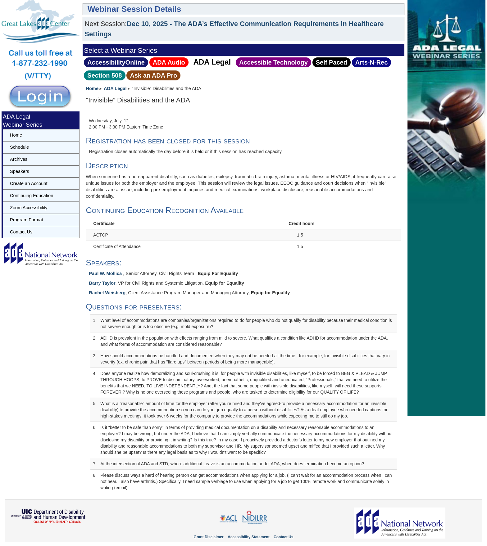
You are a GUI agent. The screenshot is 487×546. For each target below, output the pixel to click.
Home (92, 88)
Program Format (26, 219)
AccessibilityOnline (116, 62)
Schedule (19, 147)
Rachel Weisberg (107, 292)
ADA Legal (212, 62)
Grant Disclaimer (209, 537)
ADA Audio (169, 62)
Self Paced (331, 62)
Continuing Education (31, 195)
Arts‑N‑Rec (371, 62)
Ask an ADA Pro (153, 75)
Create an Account (29, 183)
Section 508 (104, 75)
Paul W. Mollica (106, 273)
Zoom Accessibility (29, 207)
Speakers (19, 171)
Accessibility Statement (249, 537)
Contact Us (21, 231)
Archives (18, 159)
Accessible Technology (273, 62)
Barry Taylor (102, 283)
